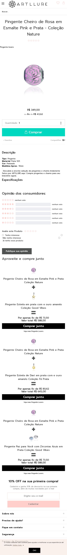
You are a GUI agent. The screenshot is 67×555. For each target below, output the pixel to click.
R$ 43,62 (38, 114)
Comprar (33, 132)
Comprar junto (33, 326)
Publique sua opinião (17, 251)
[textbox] (33, 11)
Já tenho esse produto (13, 240)
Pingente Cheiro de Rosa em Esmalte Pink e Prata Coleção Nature (33, 280)
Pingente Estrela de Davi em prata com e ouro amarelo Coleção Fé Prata (33, 377)
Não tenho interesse (12, 238)
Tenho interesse (12, 235)
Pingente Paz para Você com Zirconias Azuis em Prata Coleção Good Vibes (33, 448)
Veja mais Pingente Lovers (33, 331)
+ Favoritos (7, 140)
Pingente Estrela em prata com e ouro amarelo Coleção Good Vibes (33, 306)
